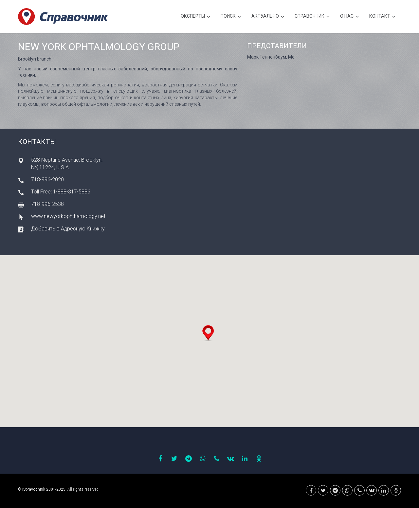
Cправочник (312, 17)
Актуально (267, 17)
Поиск (231, 17)
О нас (349, 17)
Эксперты (195, 17)
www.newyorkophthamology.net (68, 216)
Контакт (382, 17)
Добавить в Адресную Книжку (68, 229)
